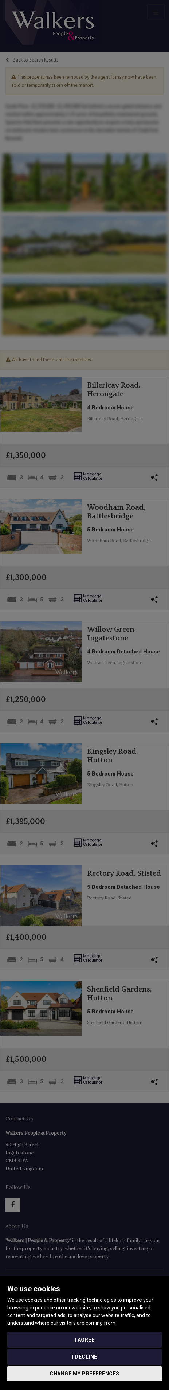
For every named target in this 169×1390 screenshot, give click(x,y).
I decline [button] (84, 1357)
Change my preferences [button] (84, 1374)
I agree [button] (85, 1340)
